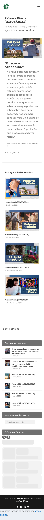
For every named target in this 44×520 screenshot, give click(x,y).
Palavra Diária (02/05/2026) (23, 394)
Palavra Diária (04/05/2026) (23, 374)
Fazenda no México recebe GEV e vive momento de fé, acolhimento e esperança (25, 364)
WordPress (23, 501)
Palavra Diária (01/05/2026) (23, 403)
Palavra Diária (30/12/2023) (17, 267)
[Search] (4, 437)
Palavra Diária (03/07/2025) (17, 202)
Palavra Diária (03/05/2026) (23, 384)
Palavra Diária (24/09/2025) (17, 300)
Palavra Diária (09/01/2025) (17, 235)
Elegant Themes (23, 499)
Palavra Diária (26, 30)
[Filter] (8, 437)
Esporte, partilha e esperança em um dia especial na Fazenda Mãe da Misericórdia (25, 351)
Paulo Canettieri (28, 26)
